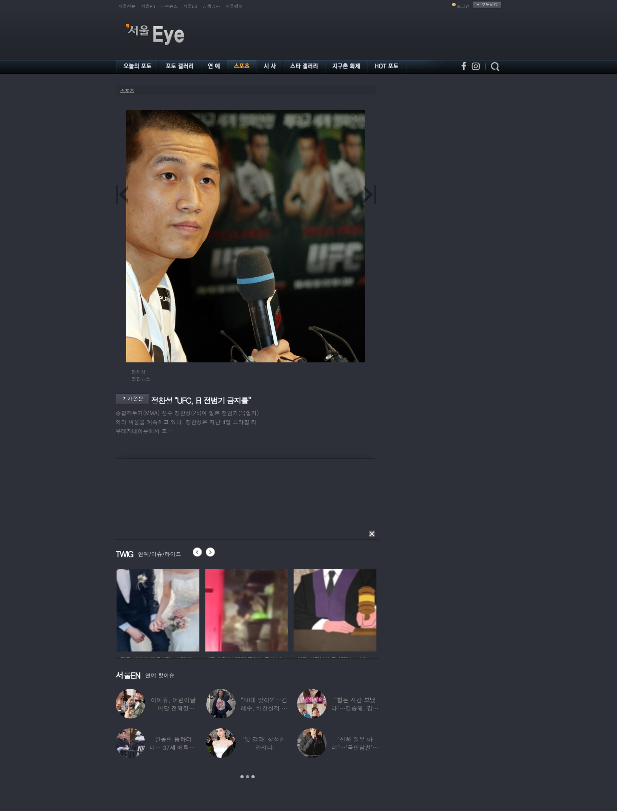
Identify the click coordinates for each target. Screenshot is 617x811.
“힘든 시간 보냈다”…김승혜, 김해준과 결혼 (355, 708)
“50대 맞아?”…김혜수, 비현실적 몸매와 (263, 708)
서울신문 (127, 6)
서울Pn (148, 6)
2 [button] (247, 776)
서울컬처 (234, 6)
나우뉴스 (169, 6)
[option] (171, 609)
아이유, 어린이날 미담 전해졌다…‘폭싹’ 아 (173, 708)
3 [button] (253, 776)
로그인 (463, 6)
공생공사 (211, 6)
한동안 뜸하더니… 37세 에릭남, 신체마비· (173, 747)
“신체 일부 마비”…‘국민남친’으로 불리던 (354, 747)
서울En (190, 6)
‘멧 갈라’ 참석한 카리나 (264, 743)
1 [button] (242, 776)
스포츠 (127, 91)
